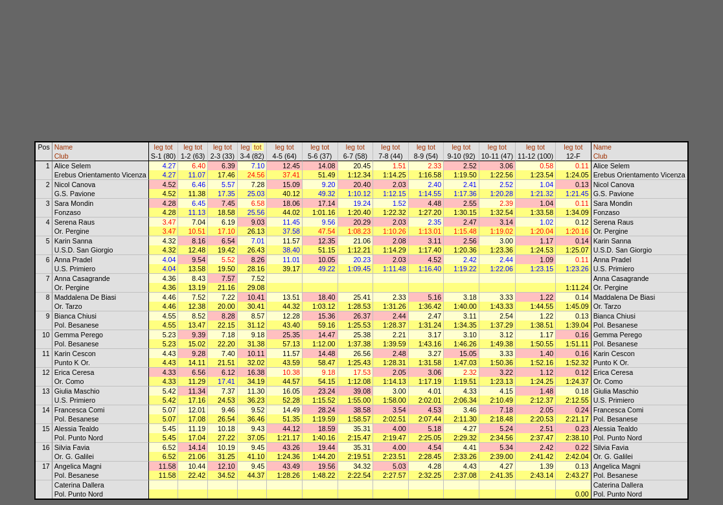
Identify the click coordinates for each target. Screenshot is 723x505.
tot (169, 147)
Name (63, 147)
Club (61, 156)
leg (158, 147)
